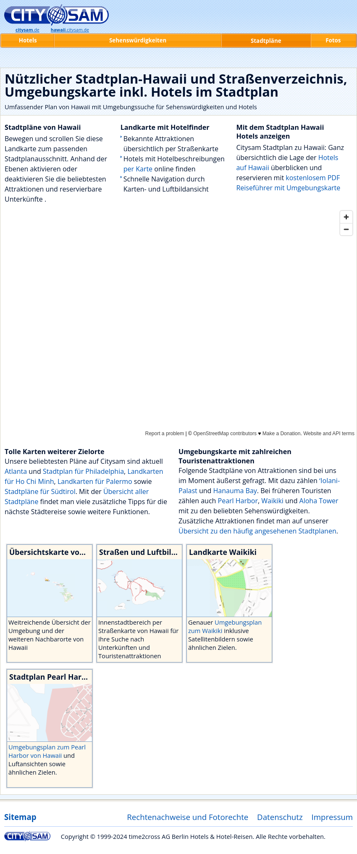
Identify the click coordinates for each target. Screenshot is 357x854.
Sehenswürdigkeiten (137, 40)
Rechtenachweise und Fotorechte (187, 817)
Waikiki (272, 500)
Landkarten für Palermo (95, 481)
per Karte (137, 168)
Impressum (332, 817)
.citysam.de (70, 30)
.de (27, 30)
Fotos (333, 40)
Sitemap (20, 817)
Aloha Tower (319, 500)
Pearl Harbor (238, 500)
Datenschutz (280, 817)
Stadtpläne (266, 41)
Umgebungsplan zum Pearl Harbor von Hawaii (47, 751)
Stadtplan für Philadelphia (83, 471)
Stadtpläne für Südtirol (40, 491)
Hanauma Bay (235, 490)
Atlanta (16, 471)
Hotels (28, 40)
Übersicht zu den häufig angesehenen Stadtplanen (257, 531)
